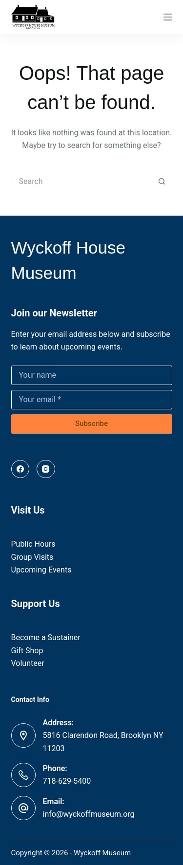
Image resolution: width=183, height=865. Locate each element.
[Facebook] (20, 469)
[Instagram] (46, 469)
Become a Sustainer (46, 637)
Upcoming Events (41, 569)
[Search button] (162, 181)
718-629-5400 (67, 781)
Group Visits (32, 557)
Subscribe (91, 423)
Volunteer (27, 663)
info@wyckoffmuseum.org (89, 814)
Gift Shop (27, 650)
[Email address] (91, 399)
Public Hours (33, 544)
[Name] (91, 375)
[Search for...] (82, 181)
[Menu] (167, 17)
